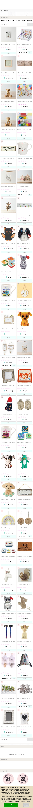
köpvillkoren (26, 801)
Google (16, 792)
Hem (2, 10)
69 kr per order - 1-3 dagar (16, 754)
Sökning (6, 10)
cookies (19, 787)
